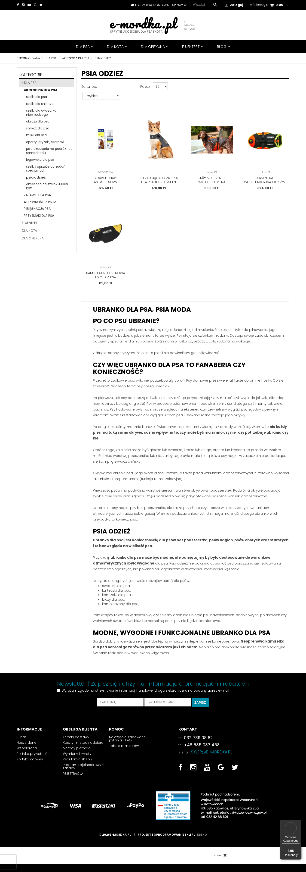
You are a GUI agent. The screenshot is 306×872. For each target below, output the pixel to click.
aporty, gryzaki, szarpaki (45, 142)
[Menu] (298, 822)
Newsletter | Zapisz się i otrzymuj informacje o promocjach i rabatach (153, 687)
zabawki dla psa (37, 195)
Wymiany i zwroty (77, 757)
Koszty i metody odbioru (83, 745)
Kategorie (31, 75)
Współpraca (27, 751)
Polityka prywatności (33, 757)
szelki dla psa (36, 96)
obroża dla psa (37, 121)
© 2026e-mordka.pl (118, 838)
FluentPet (192, 47)
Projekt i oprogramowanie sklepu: (172, 838)
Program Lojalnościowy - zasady (83, 770)
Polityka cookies (30, 762)
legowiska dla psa (40, 159)
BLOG (223, 46)
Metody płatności (77, 751)
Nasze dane (26, 745)
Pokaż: (145, 86)
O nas (22, 740)
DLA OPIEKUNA (154, 47)
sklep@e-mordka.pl (211, 755)
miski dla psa (36, 135)
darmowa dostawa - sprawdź (159, 5)
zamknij (219, 858)
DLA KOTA (117, 47)
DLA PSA (84, 47)
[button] (214, 5)
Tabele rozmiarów (124, 749)
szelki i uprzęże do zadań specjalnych (45, 168)
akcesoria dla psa (40, 90)
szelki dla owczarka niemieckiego (41, 112)
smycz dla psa (37, 128)
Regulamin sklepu (77, 762)
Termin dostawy (76, 740)
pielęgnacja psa (37, 208)
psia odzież (36, 177)
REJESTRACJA (73, 777)
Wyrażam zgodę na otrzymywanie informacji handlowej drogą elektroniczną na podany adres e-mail (145, 694)
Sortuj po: (89, 86)
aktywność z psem (40, 202)
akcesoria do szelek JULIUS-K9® (48, 186)
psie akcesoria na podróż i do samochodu (49, 150)
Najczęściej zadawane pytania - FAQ (127, 742)
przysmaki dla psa (39, 215)
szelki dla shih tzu (40, 103)
